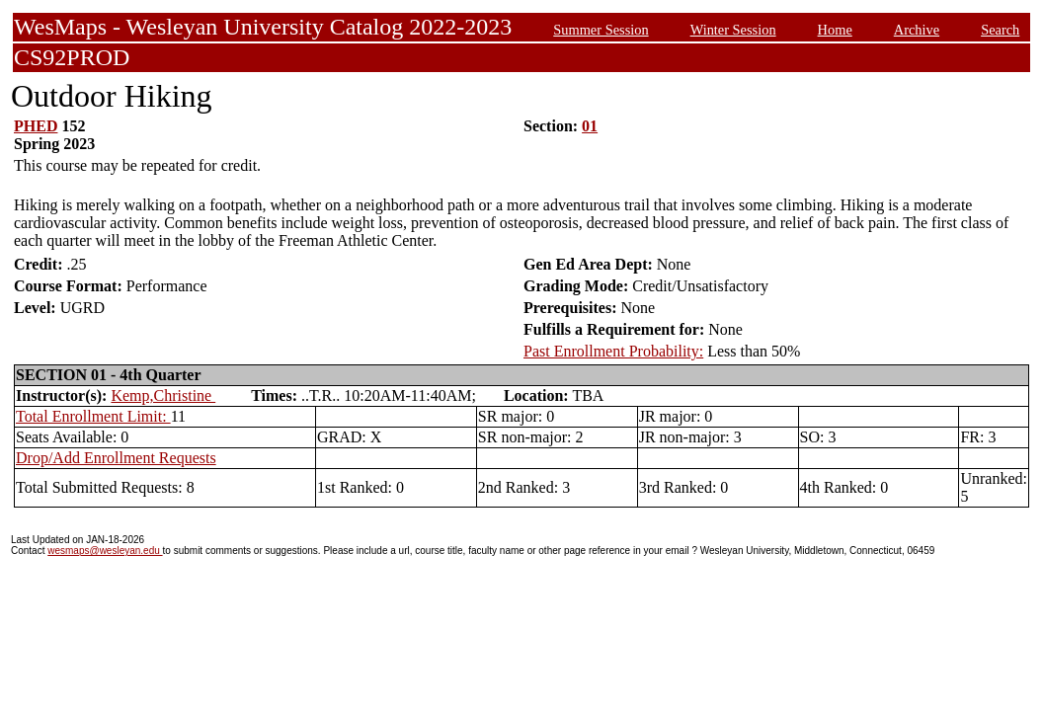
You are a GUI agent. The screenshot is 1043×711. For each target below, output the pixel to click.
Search (1000, 30)
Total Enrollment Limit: (93, 416)
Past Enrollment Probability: (613, 351)
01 (590, 126)
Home (835, 30)
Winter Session (733, 30)
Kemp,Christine (163, 395)
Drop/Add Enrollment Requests (116, 457)
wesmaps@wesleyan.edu (104, 550)
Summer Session (600, 30)
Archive (916, 30)
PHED (35, 126)
